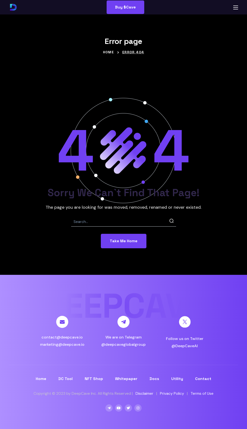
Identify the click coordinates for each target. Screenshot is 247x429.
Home (108, 52)
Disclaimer (144, 393)
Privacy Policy (172, 393)
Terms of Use (202, 393)
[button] (125, 7)
